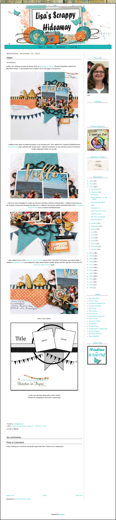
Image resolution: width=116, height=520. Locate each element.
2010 (91, 285)
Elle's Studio (93, 311)
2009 (91, 288)
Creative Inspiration (95, 306)
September (95, 226)
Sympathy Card (96, 214)
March (93, 243)
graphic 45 (30, 426)
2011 (91, 282)
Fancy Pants (93, 313)
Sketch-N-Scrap (94, 331)
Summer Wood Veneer (34, 260)
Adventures (94, 195)
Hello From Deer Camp (98, 211)
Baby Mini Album (96, 219)
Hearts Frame (13, 147)
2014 (91, 273)
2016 (91, 267)
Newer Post (10, 495)
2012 (91, 279)
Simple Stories (94, 326)
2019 (91, 259)
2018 (91, 261)
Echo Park (92, 308)
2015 (91, 270)
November (94, 192)
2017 (91, 264)
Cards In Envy (93, 301)
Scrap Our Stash (94, 321)
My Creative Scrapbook (96, 316)
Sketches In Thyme (47, 66)
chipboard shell (18, 262)
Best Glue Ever (94, 298)
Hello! (93, 205)
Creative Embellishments (19, 426)
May (92, 238)
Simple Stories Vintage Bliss (98, 329)
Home (41, 47)
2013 (91, 276)
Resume (49, 47)
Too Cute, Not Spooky (98, 217)
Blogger (61, 514)
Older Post (78, 495)
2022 (91, 187)
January (94, 249)
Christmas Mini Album (98, 202)
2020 (91, 256)
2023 (91, 184)
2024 (91, 181)
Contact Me (73, 47)
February (94, 246)
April (93, 240)
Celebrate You (95, 208)
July (92, 232)
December (94, 189)
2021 (91, 253)
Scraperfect (93, 323)
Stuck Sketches (94, 336)
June (93, 235)
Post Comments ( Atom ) (23, 499)
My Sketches (60, 47)
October (94, 223)
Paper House (93, 318)
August (93, 229)
